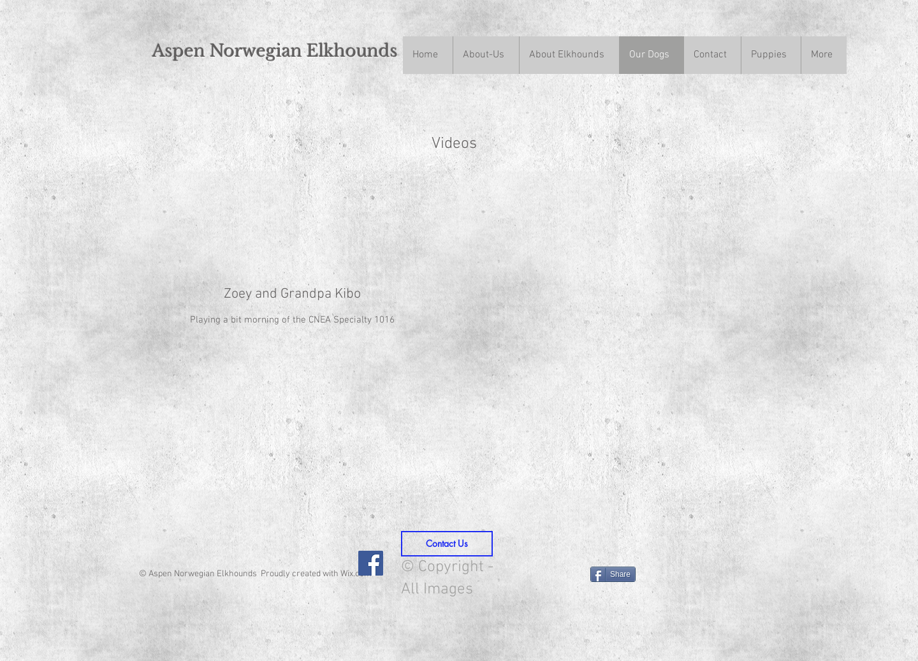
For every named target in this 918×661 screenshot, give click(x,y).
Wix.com (356, 574)
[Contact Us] (447, 543)
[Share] (613, 574)
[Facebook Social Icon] (370, 563)
